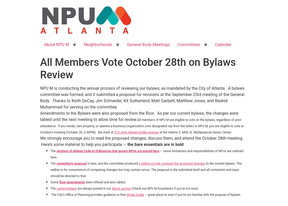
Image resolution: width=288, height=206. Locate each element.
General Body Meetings (148, 44)
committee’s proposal (71, 163)
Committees (189, 44)
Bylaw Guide (135, 195)
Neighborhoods (98, 44)
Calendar (223, 44)
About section (121, 188)
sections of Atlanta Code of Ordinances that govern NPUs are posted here (108, 151)
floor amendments (72, 182)
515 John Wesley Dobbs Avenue (136, 132)
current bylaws (67, 188)
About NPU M (56, 44)
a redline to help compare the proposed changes (172, 163)
